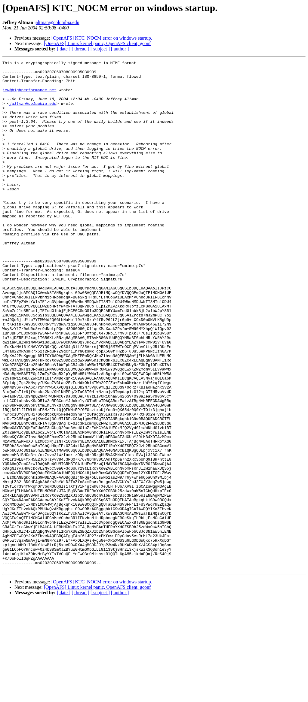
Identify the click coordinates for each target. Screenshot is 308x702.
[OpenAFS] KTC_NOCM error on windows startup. (101, 38)
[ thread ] (80, 48)
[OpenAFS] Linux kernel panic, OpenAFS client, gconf (97, 43)
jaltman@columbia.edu (56, 22)
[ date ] (63, 48)
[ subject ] (100, 48)
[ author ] (120, 48)
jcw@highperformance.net (29, 96)
